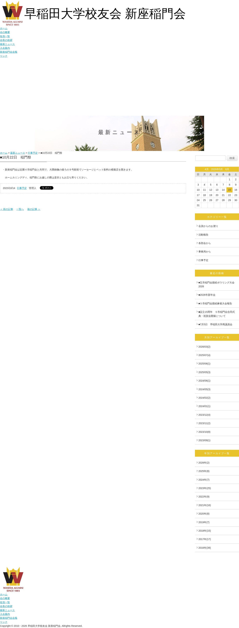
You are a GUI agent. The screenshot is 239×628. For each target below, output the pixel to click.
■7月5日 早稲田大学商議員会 (215, 324)
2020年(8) (203, 513)
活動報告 (203, 234)
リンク (3, 56)
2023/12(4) (204, 414)
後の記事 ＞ (33, 209)
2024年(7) (203, 479)
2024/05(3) (204, 389)
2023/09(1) (204, 440)
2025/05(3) (204, 372)
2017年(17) (204, 539)
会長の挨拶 (6, 40)
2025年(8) (203, 471)
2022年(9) (203, 496)
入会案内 (5, 48)
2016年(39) (204, 547)
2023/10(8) (204, 431)
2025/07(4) (204, 355)
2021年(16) (204, 505)
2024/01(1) (204, 406)
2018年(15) (204, 530)
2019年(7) (203, 522)
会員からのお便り (208, 226)
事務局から (204, 251)
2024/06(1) (204, 380)
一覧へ (20, 209)
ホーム (3, 28)
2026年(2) (203, 462)
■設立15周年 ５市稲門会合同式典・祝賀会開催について (216, 313)
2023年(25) (204, 488)
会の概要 (5, 32)
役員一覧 (5, 36)
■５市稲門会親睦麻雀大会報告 (215, 303)
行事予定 (33, 152)
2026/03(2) (204, 346)
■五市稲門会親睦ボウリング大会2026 (216, 284)
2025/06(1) (204, 363)
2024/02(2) (204, 397)
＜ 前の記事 (6, 209)
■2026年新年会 (206, 294)
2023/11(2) (204, 423)
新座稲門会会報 (8, 51)
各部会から (204, 243)
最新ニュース (7, 44)
